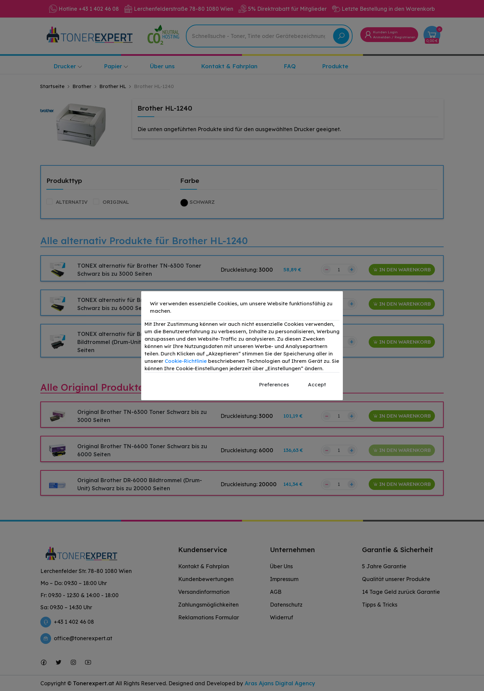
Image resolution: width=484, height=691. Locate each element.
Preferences (274, 384)
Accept (317, 384)
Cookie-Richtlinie (186, 361)
